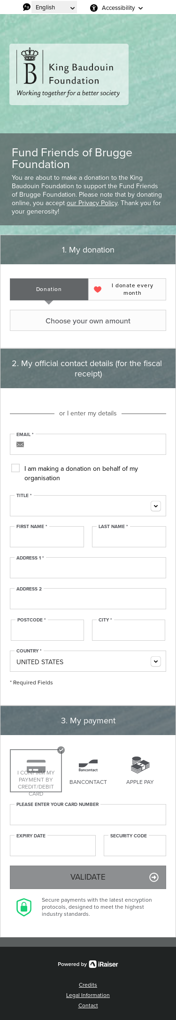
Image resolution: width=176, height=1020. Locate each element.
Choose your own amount (71, 320)
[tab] (49, 289)
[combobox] (88, 505)
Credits (88, 985)
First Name (31, 526)
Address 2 (29, 589)
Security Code (128, 836)
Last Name (113, 526)
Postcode (31, 620)
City (105, 620)
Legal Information (88, 995)
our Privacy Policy (92, 203)
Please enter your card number (57, 804)
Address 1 (30, 558)
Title (24, 495)
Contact (88, 1005)
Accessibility (118, 7)
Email (25, 434)
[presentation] (49, 289)
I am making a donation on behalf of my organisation (81, 473)
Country (29, 651)
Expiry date (31, 836)
